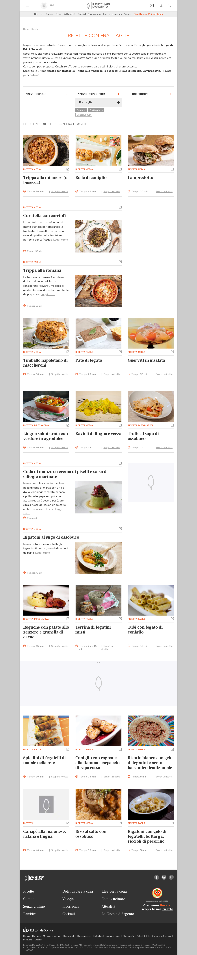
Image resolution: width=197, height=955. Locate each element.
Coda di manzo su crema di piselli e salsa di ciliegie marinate (65, 474)
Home (26, 29)
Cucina (49, 14)
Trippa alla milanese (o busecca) (45, 180)
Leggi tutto (60, 239)
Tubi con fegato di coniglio (145, 629)
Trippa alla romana (42, 270)
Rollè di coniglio (90, 177)
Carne (81, 110)
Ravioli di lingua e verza (98, 433)
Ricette (38, 14)
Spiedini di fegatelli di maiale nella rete (44, 760)
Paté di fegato (88, 360)
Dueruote (36, 936)
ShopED (38, 939)
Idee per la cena (112, 14)
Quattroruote (69, 936)
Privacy (112, 947)
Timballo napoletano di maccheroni (45, 363)
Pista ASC (141, 936)
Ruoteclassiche (84, 936)
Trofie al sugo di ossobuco (143, 436)
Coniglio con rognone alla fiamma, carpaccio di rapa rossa (97, 762)
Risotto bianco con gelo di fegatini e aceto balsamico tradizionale (150, 762)
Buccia (165, 905)
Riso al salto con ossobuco (90, 834)
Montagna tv (129, 936)
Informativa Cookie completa (130, 947)
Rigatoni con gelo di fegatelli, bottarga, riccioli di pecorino (147, 836)
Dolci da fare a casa (89, 14)
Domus (26, 936)
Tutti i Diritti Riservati (97, 947)
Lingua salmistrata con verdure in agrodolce (45, 436)
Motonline (98, 936)
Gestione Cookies (153, 947)
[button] (68, 169)
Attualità (69, 14)
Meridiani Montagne (52, 936)
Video (127, 14)
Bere (58, 14)
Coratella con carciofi (44, 215)
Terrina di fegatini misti (93, 629)
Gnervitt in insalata (146, 360)
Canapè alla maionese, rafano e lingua (44, 834)
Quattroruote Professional (160, 936)
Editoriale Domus (113, 936)
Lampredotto (140, 177)
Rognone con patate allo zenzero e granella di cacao (46, 632)
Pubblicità (28, 939)
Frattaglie (96, 110)
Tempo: (35, 191)
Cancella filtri (84, 115)
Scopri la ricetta (59, 191)
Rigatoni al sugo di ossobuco (51, 537)
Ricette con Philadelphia (148, 14)
